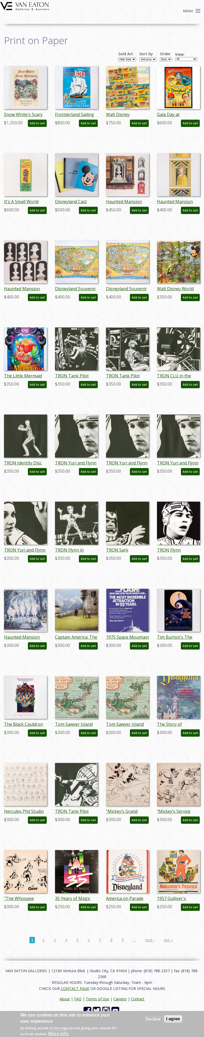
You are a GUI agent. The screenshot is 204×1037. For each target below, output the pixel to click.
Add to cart (37, 123)
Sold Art (125, 54)
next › (150, 939)
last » (168, 939)
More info (58, 1033)
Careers (120, 998)
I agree (173, 1019)
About (65, 998)
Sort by (146, 54)
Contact (137, 998)
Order (165, 54)
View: (180, 54)
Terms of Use (97, 998)
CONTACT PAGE (75, 988)
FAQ (78, 998)
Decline (153, 1019)
